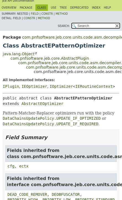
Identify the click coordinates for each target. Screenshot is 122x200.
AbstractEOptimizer (42, 103)
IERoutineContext (94, 86)
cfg (10, 166)
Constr (47, 13)
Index (96, 7)
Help (107, 7)
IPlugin (11, 86)
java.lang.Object (18, 54)
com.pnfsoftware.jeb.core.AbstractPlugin (50, 58)
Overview (9, 7)
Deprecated (79, 7)
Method (62, 13)
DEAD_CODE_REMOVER (27, 194)
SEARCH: (64, 26)
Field (34, 13)
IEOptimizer (34, 86)
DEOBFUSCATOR (66, 194)
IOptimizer (61, 86)
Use (53, 7)
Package (26, 7)
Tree (63, 7)
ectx (23, 166)
